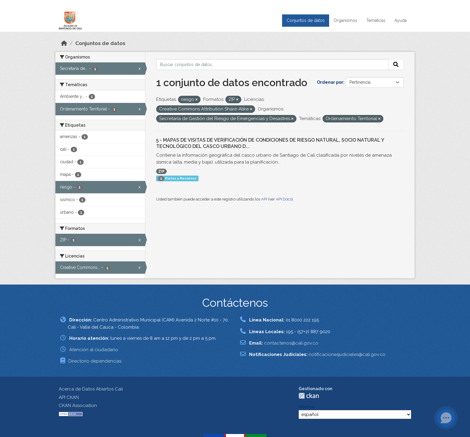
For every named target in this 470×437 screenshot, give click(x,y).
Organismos (345, 20)
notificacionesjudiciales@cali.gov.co (347, 354)
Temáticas (375, 20)
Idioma (306, 406)
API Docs (284, 199)
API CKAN (69, 397)
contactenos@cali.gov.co (291, 343)
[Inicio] (64, 43)
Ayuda (400, 20)
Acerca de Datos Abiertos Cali (91, 389)
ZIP (161, 171)
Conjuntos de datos (306, 20)
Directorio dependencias (94, 361)
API (264, 199)
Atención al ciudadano (93, 349)
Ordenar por (330, 82)
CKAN (309, 396)
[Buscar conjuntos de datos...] (272, 64)
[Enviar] (396, 64)
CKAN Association (78, 405)
